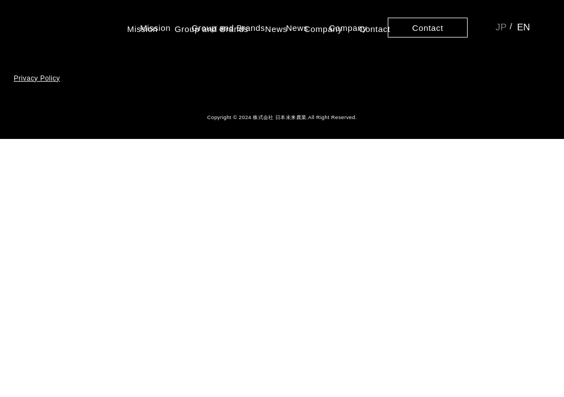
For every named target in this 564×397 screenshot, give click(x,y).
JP (500, 27)
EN (523, 27)
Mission (157, 28)
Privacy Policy (37, 90)
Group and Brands (229, 28)
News (297, 28)
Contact (426, 28)
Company (347, 28)
